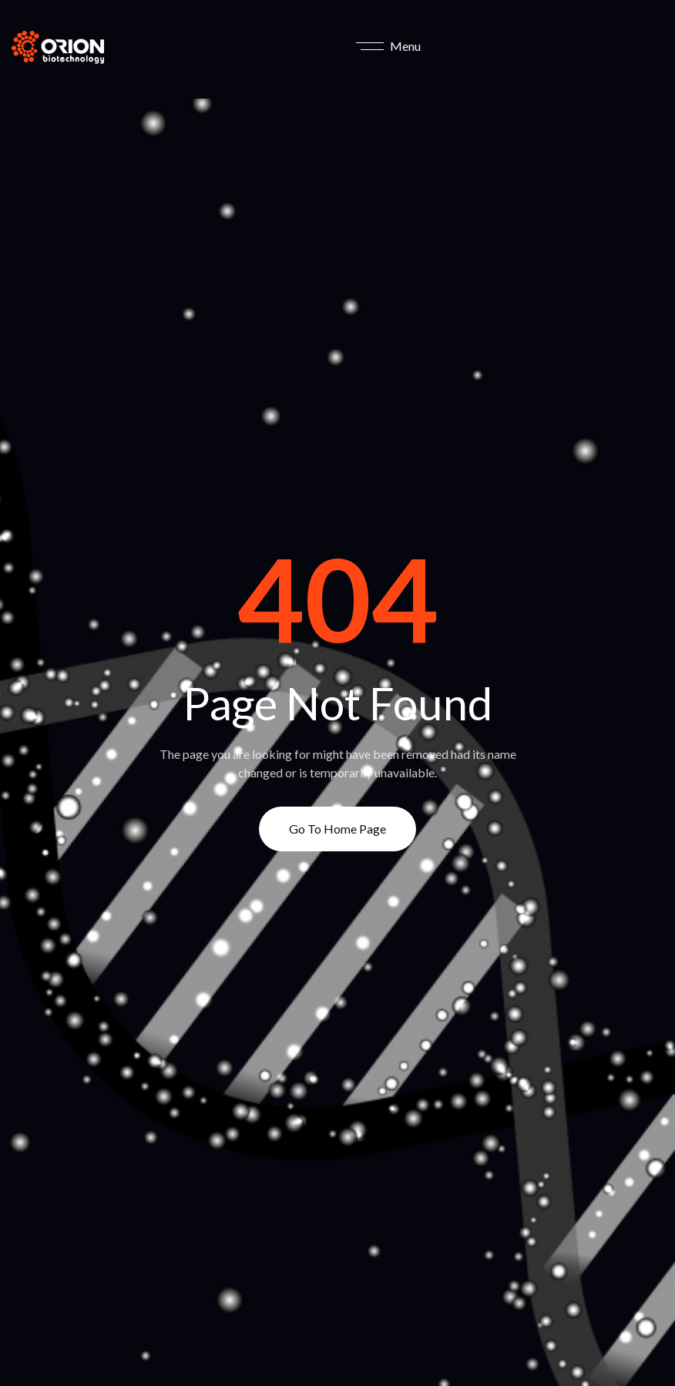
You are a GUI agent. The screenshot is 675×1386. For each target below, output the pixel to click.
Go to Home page (337, 828)
